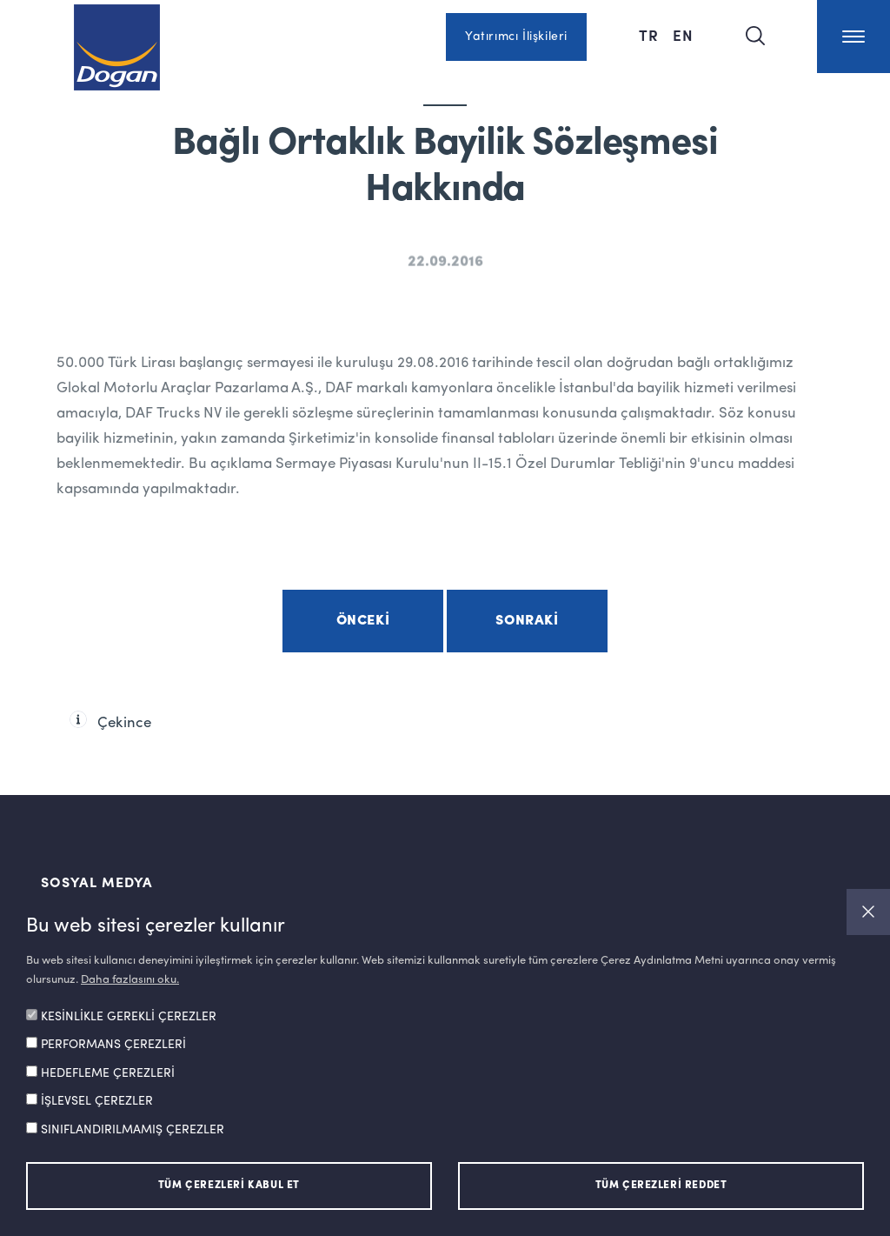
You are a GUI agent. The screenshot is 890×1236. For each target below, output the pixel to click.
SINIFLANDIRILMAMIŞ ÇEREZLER (132, 1130)
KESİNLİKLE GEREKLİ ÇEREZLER (128, 1017)
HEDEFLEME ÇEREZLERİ (108, 1073)
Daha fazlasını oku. (130, 979)
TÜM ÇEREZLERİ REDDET (661, 1185)
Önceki (363, 621)
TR (649, 34)
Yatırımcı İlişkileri (516, 36)
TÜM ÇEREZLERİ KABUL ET (229, 1185)
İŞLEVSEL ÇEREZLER (97, 1101)
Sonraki (526, 621)
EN (683, 34)
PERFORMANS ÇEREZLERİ (113, 1045)
